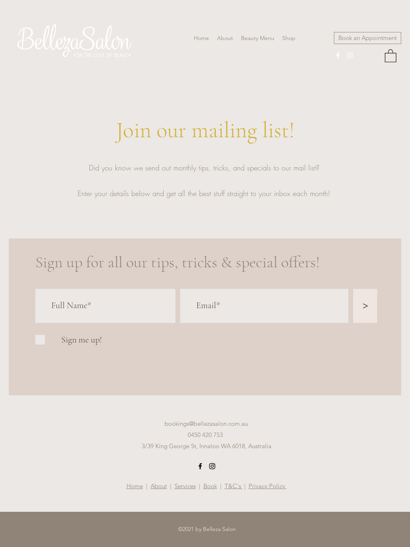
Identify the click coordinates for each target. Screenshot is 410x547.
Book (210, 486)
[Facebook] (338, 55)
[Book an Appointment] (367, 38)
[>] (365, 306)
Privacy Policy (268, 486)
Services (185, 486)
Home (135, 486)
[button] (390, 55)
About (159, 486)
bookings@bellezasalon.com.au (206, 423)
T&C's (234, 486)
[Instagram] (350, 55)
